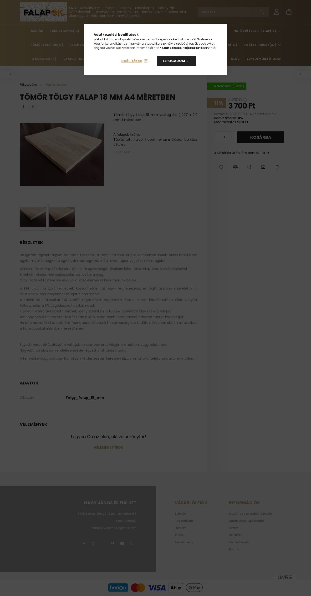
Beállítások (131, 60)
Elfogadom (174, 60)
